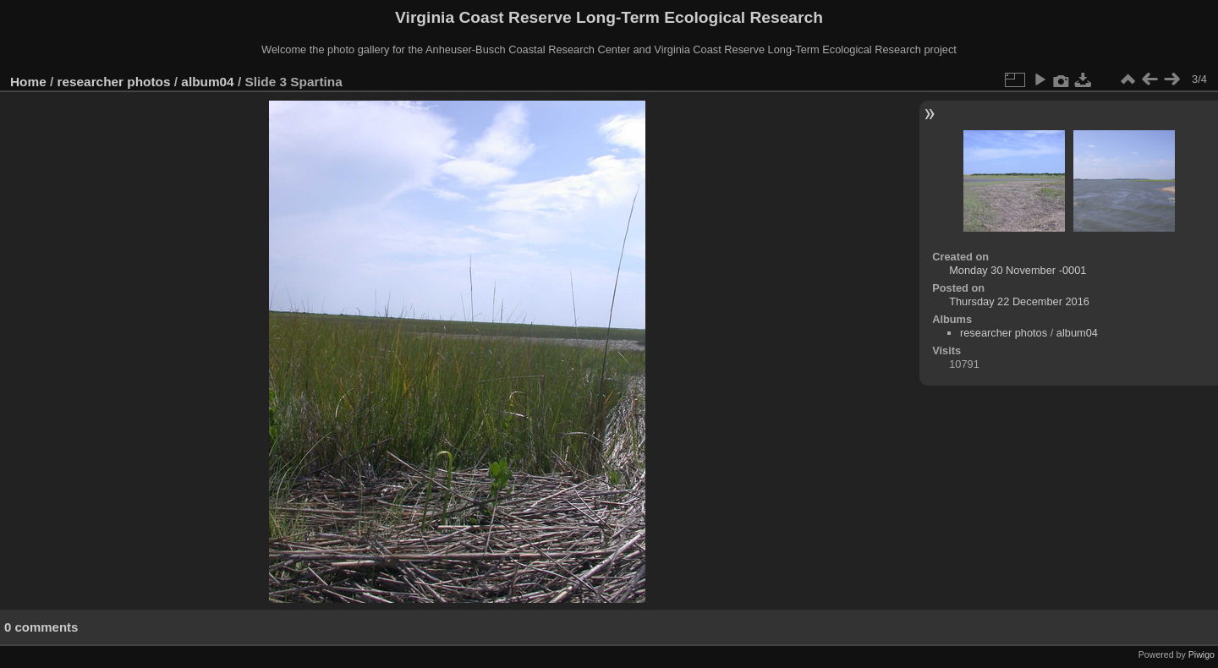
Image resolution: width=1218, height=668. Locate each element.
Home (28, 81)
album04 (207, 81)
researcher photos (114, 81)
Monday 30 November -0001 (1017, 270)
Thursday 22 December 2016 (1019, 301)
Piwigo (1201, 654)
